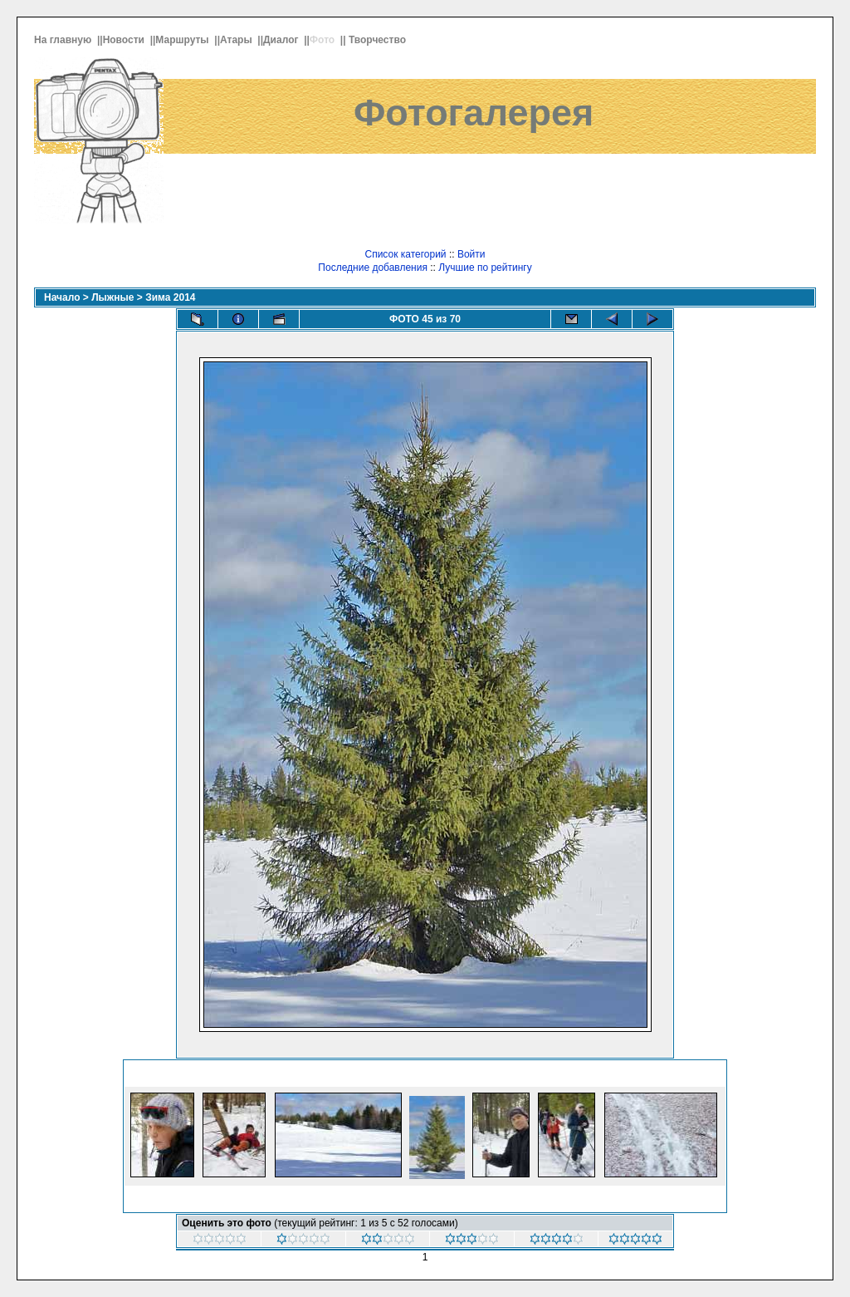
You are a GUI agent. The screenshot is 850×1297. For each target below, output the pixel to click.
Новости (125, 40)
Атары (237, 40)
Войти (471, 254)
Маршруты (183, 40)
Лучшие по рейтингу (484, 267)
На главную (64, 40)
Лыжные (112, 297)
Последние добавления (372, 267)
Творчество (378, 40)
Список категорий (405, 254)
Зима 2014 (170, 297)
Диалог (282, 40)
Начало (62, 297)
